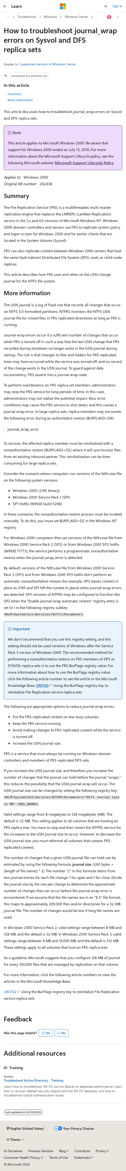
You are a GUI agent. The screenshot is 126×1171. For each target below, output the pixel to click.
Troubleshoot (26, 16)
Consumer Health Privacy (22, 1157)
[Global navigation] (4, 6)
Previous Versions (40, 1151)
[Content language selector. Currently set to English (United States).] (25, 1128)
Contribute (82, 1151)
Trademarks (82, 1157)
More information (20, 100)
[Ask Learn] (109, 17)
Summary (14, 94)
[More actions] (118, 17)
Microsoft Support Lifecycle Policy (84, 162)
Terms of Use (58, 1157)
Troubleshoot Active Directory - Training (33, 1080)
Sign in (117, 6)
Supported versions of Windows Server (48, 64)
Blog (62, 1151)
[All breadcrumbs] (8, 17)
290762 (42, 685)
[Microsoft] (63, 6)
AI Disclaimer (13, 1151)
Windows (50, 16)
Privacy (101, 1151)
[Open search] (105, 6)
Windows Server (76, 16)
